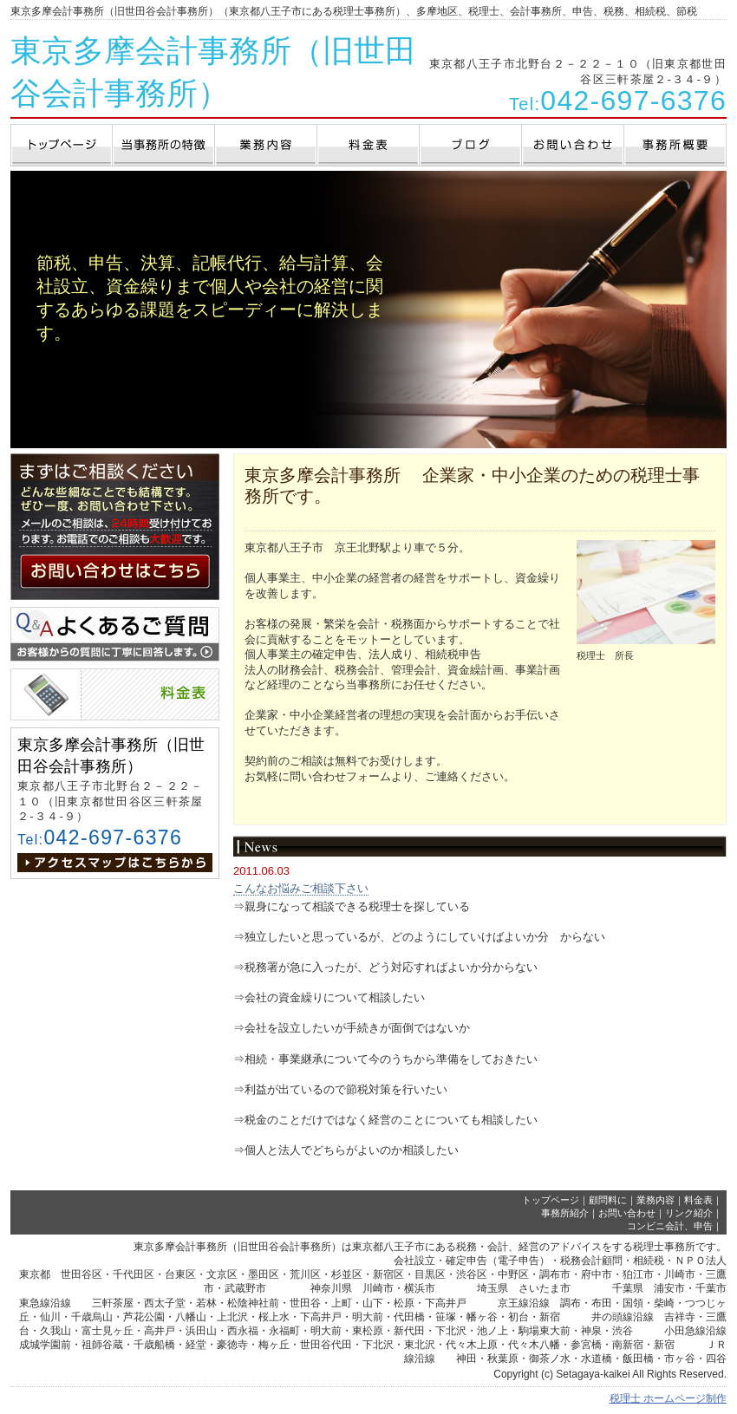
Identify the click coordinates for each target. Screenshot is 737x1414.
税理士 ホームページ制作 (668, 1398)
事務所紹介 (565, 1213)
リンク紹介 (689, 1213)
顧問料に (608, 1200)
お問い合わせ (626, 1213)
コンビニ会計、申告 (670, 1226)
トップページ (550, 1200)
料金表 (698, 1200)
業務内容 (655, 1200)
